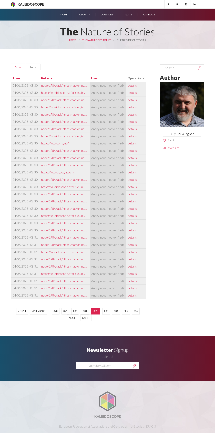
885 (126, 311)
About (83, 14)
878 (56, 311)
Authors (107, 14)
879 (65, 311)
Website (174, 148)
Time (16, 78)
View (18, 66)
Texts (128, 14)
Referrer (47, 78)
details (132, 85)
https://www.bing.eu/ (55, 143)
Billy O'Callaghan (182, 134)
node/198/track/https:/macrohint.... (64, 85)
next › (72, 317)
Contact (149, 14)
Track (35, 66)
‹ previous (38, 311)
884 (116, 311)
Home (64, 14)
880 (75, 311)
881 (85, 311)
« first (22, 311)
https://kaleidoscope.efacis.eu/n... (63, 92)
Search (199, 68)
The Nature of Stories (96, 40)
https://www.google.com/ (57, 172)
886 (136, 311)
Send (134, 370)
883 (106, 311)
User (95, 78)
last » (86, 317)
